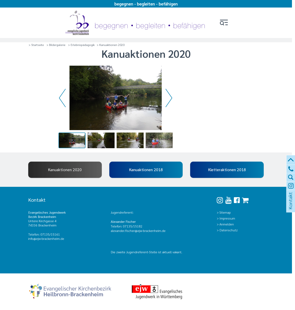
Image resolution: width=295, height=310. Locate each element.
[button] (224, 22)
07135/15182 (132, 226)
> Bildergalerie (56, 45)
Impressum (227, 218)
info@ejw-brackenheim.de (46, 238)
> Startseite (36, 45)
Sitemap (225, 212)
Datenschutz (228, 230)
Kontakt (290, 206)
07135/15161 (50, 234)
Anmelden (226, 224)
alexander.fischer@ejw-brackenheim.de (138, 230)
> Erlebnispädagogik (81, 45)
